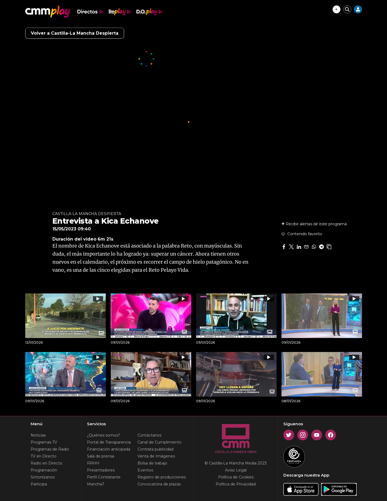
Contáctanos (149, 435)
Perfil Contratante (104, 477)
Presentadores (101, 470)
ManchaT (95, 484)
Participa (39, 484)
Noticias (38, 435)
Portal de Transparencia (109, 442)
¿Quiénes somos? (103, 435)
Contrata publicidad (155, 449)
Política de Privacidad (236, 484)
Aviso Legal (236, 470)
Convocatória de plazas (159, 484)
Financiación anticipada (108, 449)
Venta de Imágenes (156, 456)
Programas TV (44, 442)
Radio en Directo (46, 463)
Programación (44, 470)
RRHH (93, 463)
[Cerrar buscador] (347, 9)
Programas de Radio (50, 449)
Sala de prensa (100, 456)
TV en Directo (43, 456)
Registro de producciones (162, 477)
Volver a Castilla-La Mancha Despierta (74, 33)
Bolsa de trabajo (152, 463)
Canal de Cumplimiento (160, 442)
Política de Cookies (236, 477)
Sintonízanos (43, 477)
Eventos (145, 470)
